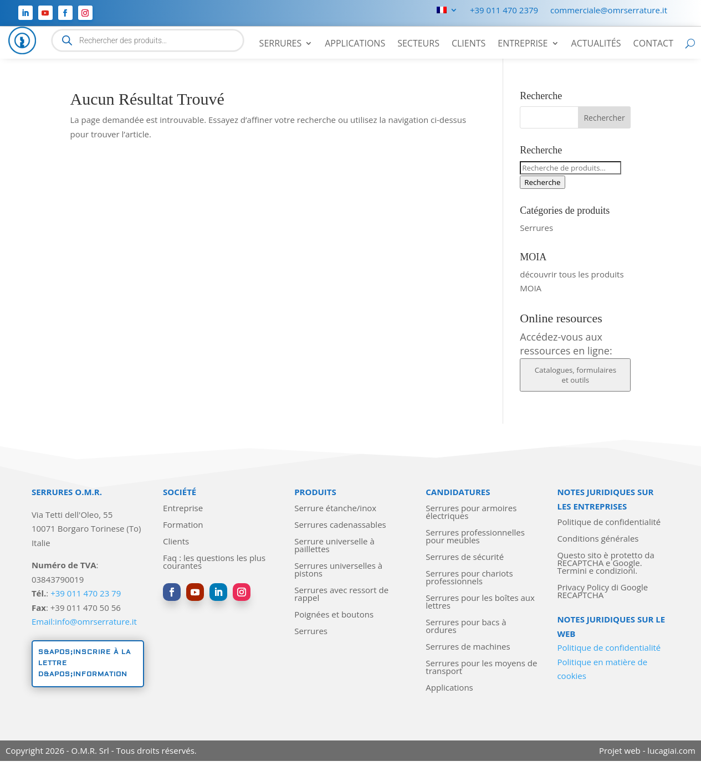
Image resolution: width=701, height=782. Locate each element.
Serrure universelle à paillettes (334, 545)
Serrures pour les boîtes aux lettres (480, 602)
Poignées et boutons (333, 615)
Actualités (596, 44)
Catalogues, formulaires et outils (575, 375)
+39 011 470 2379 (504, 11)
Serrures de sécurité (465, 557)
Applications (355, 44)
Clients (468, 44)
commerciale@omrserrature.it (608, 11)
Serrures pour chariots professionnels (469, 577)
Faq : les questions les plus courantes (214, 562)
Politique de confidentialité (609, 522)
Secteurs (418, 44)
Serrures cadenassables (340, 525)
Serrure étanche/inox (335, 508)
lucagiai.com (671, 750)
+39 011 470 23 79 (85, 593)
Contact (653, 44)
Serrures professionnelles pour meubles (475, 537)
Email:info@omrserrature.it (84, 621)
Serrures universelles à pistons (338, 570)
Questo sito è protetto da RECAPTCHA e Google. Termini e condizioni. (605, 563)
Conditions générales (597, 539)
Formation (183, 525)
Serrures (280, 44)
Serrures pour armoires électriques (471, 512)
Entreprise (523, 44)
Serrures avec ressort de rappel (341, 594)
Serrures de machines (468, 647)
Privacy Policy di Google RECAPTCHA (602, 591)
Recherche (542, 182)
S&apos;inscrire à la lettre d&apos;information (84, 663)
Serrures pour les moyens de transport (481, 667)
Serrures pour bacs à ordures (466, 626)
